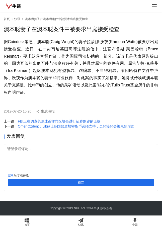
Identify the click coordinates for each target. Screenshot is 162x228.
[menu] (154, 6)
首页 (7, 19)
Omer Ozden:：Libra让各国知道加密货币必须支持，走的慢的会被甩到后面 (76, 126)
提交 (81, 182)
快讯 (17, 19)
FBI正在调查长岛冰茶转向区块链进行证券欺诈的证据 (59, 121)
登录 (11, 175)
